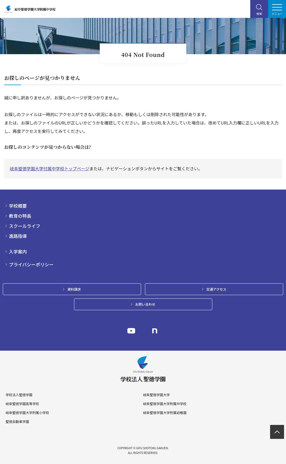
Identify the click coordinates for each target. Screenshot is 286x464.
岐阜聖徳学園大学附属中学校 (165, 403)
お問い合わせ (145, 304)
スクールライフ (24, 226)
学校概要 (18, 206)
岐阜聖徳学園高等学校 (22, 403)
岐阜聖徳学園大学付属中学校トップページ (49, 168)
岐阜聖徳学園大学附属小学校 (27, 412)
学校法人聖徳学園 (19, 394)
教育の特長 (20, 216)
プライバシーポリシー (31, 264)
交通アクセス (216, 289)
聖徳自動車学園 (17, 421)
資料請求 (74, 289)
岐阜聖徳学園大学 (156, 394)
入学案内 (18, 251)
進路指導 (18, 236)
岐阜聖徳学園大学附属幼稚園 (165, 412)
